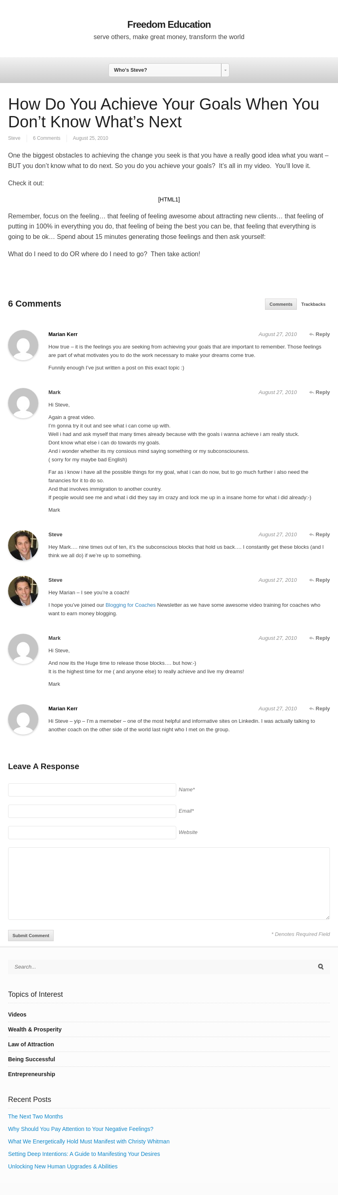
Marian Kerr (62, 334)
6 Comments (47, 138)
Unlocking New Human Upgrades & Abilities (63, 1166)
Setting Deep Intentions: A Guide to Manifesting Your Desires (84, 1154)
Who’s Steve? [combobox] (130, 70)
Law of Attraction (31, 1044)
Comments (280, 304)
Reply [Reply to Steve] (319, 534)
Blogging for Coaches (131, 605)
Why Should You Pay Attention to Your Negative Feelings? (80, 1129)
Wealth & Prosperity (35, 1029)
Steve (14, 138)
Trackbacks (313, 304)
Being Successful (31, 1059)
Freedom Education (169, 24)
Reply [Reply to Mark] (319, 392)
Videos (17, 1014)
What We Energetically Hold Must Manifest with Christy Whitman (88, 1141)
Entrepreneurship (31, 1074)
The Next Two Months (35, 1116)
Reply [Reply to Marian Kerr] (319, 334)
